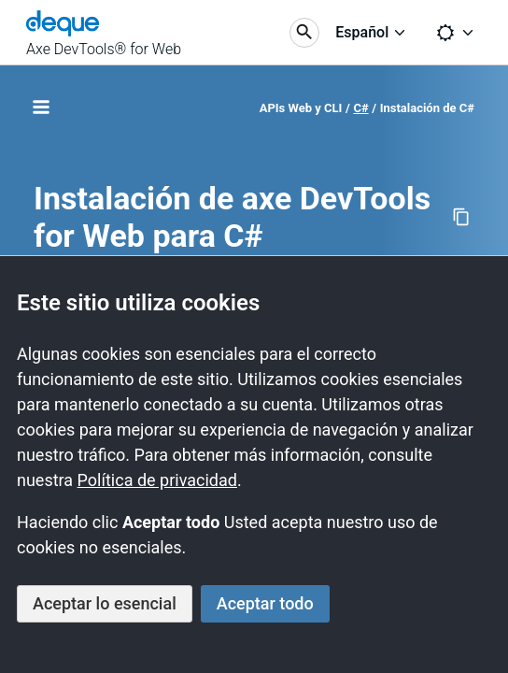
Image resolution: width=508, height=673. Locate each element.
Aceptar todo (265, 603)
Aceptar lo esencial (104, 603)
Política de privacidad (157, 480)
